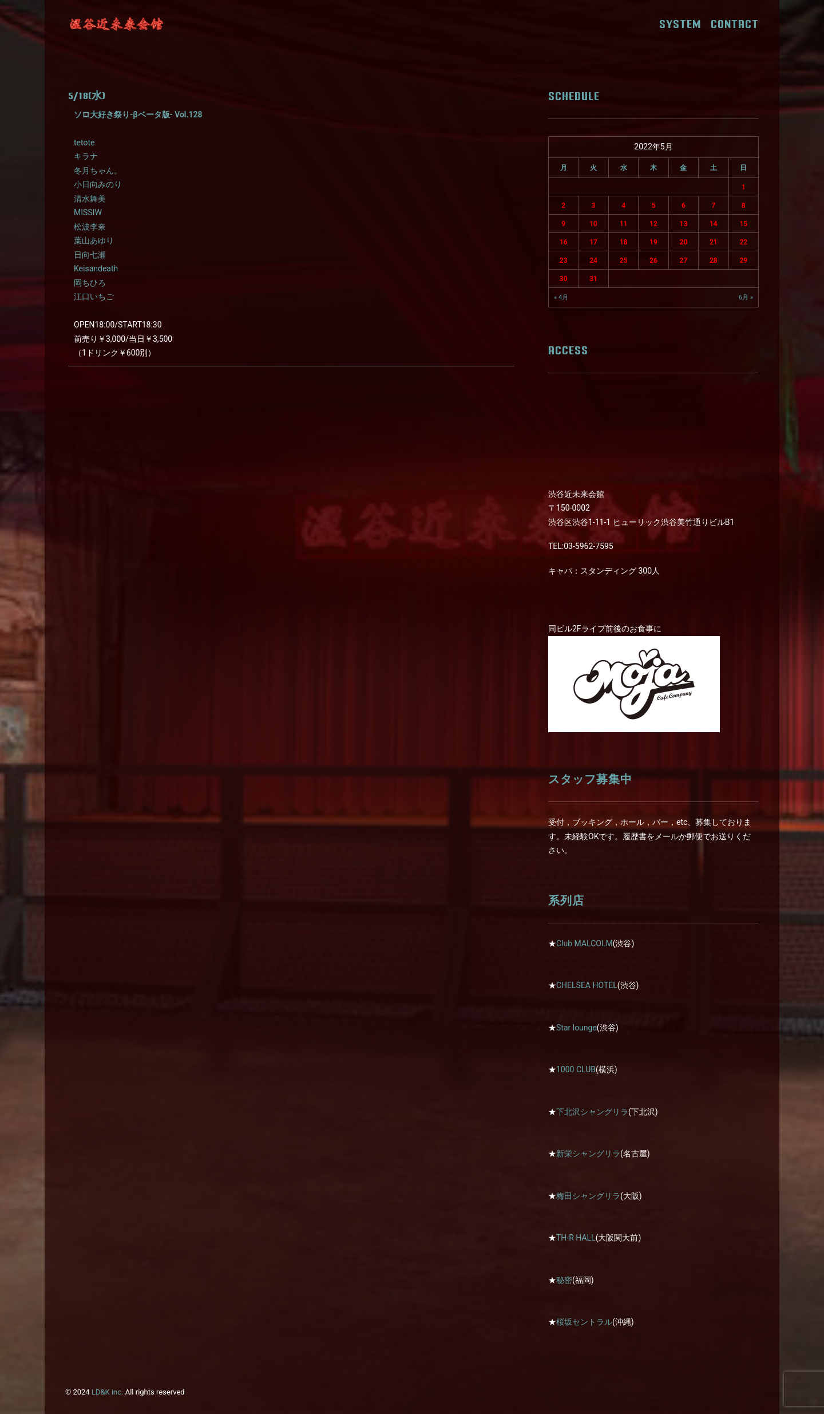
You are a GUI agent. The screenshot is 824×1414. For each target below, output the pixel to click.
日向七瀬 (90, 254)
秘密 (564, 1280)
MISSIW (88, 212)
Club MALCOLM (584, 943)
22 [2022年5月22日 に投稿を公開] (743, 242)
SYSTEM (684, 24)
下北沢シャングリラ (592, 1111)
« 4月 (561, 297)
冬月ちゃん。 (98, 170)
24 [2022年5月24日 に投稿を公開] (593, 260)
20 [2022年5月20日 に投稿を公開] (684, 242)
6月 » (746, 297)
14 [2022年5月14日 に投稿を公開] (714, 224)
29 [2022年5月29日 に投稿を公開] (743, 260)
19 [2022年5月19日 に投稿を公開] (653, 242)
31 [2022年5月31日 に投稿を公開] (593, 279)
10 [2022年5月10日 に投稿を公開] (593, 224)
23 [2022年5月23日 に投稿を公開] (564, 260)
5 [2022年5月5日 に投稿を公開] (654, 206)
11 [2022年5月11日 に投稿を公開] (624, 224)
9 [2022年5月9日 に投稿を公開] (563, 224)
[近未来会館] (116, 24)
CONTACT (735, 24)
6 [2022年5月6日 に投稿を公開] (684, 206)
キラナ (86, 156)
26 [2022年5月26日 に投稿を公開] (653, 260)
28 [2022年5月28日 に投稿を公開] (714, 260)
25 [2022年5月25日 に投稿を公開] (624, 260)
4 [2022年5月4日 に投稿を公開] (623, 206)
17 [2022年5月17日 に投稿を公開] (593, 242)
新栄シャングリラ (588, 1153)
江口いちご (94, 296)
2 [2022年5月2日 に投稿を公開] (563, 206)
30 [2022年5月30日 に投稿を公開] (564, 279)
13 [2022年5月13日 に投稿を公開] (684, 224)
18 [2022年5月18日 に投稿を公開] (624, 242)
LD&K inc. (108, 1392)
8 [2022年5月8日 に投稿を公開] (744, 206)
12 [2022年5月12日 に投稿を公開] (653, 224)
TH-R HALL (576, 1237)
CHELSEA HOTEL (586, 985)
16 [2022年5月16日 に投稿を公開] (564, 242)
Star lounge (576, 1027)
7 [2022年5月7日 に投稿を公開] (713, 206)
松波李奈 (90, 226)
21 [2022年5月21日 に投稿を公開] (714, 242)
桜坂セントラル (584, 1321)
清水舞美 (90, 198)
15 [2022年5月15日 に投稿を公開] (743, 224)
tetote (84, 142)
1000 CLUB (576, 1069)
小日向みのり (98, 184)
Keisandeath (96, 268)
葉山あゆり (94, 240)
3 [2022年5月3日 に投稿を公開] (594, 206)
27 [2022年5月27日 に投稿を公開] (684, 260)
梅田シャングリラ (588, 1195)
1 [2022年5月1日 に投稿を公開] (744, 187)
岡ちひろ (90, 282)
